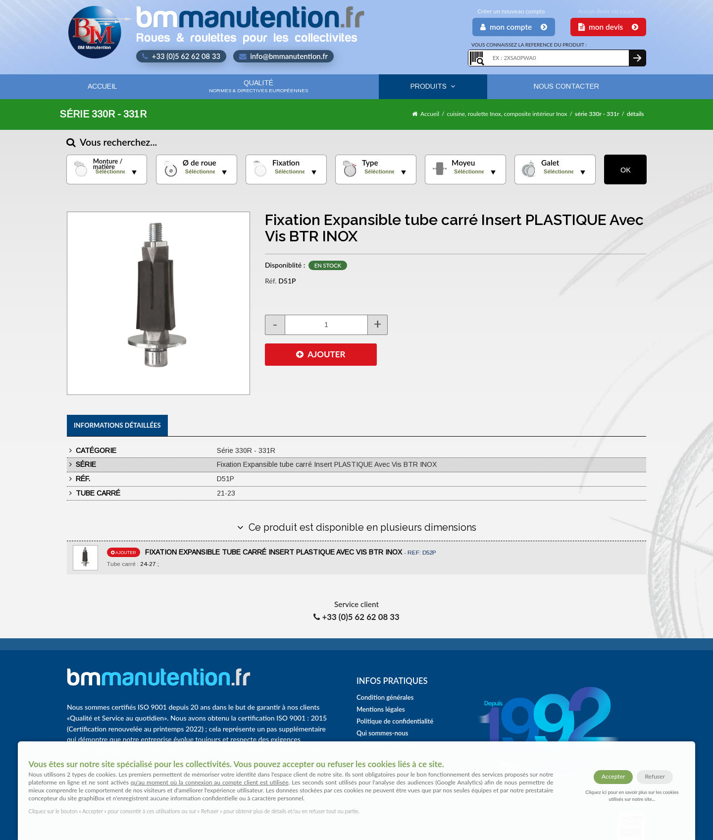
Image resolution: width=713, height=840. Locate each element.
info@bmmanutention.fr (283, 56)
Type (370, 163)
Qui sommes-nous (382, 733)
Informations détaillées (117, 425)
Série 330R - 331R (103, 114)
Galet (550, 163)
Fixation (286, 163)
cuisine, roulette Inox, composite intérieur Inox (507, 113)
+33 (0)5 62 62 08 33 (181, 56)
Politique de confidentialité (394, 721)
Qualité (258, 86)
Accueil (102, 86)
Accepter (613, 776)
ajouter (123, 552)
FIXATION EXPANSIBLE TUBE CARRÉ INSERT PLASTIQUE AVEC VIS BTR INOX (290, 552)
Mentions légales (380, 709)
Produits (432, 86)
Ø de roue (199, 163)
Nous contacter (566, 86)
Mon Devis (608, 26)
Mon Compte (513, 26)
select (134, 172)
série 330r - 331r (597, 113)
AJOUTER (320, 354)
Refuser (654, 776)
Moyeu (463, 163)
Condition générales (384, 697)
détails (635, 113)
